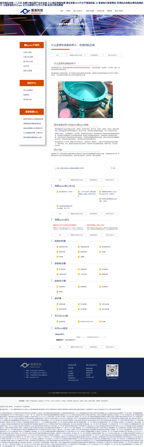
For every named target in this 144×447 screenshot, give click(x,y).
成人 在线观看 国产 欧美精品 (124, 427)
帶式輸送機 (62, 269)
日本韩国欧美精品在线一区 (93, 427)
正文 (57, 55)
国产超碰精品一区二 (79, 427)
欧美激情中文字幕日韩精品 (26, 418)
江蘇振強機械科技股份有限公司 (54, 28)
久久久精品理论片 (72, 444)
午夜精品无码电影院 (11, 424)
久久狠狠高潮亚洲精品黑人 (67, 413)
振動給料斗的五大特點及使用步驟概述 (64, 225)
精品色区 (19, 429)
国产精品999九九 (42, 440)
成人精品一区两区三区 (71, 429)
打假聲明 (70, 373)
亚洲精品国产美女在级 (105, 437)
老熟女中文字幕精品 (16, 440)
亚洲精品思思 (48, 422)
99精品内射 (89, 415)
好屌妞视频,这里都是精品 (97, 429)
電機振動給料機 (85, 247)
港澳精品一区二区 (123, 413)
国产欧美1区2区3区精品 (29, 413)
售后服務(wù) (72, 378)
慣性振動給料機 (106, 247)
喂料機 (61, 256)
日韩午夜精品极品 (84, 429)
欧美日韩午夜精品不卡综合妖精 (72, 420)
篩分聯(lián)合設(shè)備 (87, 321)
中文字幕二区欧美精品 (29, 440)
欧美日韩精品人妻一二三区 (12, 446)
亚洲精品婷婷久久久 (62, 431)
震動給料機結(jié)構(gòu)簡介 (95, 225)
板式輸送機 (105, 269)
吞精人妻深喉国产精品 (103, 438)
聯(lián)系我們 (119, 11)
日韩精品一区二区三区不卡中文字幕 (26, 444)
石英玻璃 (69, 401)
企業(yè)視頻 (27, 52)
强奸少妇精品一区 (68, 433)
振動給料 (93, 153)
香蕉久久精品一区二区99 (34, 437)
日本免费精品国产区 (135, 424)
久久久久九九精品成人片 (93, 444)
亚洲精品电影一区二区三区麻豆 (88, 422)
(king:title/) (59, 334)
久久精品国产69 (17, 413)
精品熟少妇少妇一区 (74, 435)
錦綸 (86, 401)
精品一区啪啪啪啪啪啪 (135, 413)
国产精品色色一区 (104, 424)
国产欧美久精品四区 (24, 424)
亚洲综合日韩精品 (119, 418)
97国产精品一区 (52, 416)
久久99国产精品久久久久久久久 (38, 416)
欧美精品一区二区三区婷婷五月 (53, 420)
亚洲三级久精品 (129, 418)
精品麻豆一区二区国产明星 (119, 420)
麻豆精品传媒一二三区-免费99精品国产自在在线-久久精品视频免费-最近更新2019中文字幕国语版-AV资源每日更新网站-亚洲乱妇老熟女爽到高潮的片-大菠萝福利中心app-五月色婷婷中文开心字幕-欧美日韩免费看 (71, 4)
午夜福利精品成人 (10, 435)
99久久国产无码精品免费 (104, 420)
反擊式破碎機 (105, 304)
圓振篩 (61, 291)
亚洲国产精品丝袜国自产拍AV (123, 416)
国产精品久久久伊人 (74, 431)
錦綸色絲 (76, 401)
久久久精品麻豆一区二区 (108, 444)
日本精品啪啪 (82, 444)
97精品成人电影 (138, 440)
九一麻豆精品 (11, 444)
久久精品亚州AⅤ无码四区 (111, 442)
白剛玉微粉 (91, 401)
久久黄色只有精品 (8, 427)
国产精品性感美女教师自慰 (51, 413)
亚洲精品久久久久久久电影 (67, 415)
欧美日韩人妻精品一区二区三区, (78, 416)
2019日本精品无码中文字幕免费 (44, 435)
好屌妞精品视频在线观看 (69, 438)
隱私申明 (70, 375)
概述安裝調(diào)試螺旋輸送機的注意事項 (72, 168)
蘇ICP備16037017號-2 (76, 393)
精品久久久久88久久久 (55, 438)
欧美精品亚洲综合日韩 (106, 426)
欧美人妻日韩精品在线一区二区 (30, 446)
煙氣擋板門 (104, 401)
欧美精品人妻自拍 (73, 422)
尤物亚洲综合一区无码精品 (132, 429)
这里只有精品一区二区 (17, 433)
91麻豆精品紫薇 (41, 433)
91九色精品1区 (42, 429)
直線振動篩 (105, 286)
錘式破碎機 (84, 309)
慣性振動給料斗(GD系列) (65, 191)
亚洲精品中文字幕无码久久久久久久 (129, 431)
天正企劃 (93, 393)
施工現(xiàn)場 (28, 61)
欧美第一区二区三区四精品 (110, 431)
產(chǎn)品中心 (77, 11)
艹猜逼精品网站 (82, 418)
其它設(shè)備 (61, 316)
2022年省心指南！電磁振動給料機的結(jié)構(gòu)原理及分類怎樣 (87, 194)
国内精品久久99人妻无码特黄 (33, 426)
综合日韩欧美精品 (7, 437)
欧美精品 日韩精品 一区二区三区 (114, 429)
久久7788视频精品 (81, 413)
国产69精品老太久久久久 (88, 440)
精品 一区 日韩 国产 (34, 442)
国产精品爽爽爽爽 (13, 420)
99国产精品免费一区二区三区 (10, 438)
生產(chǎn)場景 (28, 57)
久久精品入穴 (98, 431)
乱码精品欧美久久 (39, 418)
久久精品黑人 (94, 437)
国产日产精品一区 (63, 416)
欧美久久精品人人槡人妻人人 (56, 429)
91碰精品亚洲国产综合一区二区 (101, 433)
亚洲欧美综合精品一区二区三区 (25, 435)
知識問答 (109, 11)
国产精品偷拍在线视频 (93, 418)
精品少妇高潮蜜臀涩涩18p (30, 429)
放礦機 (82, 256)
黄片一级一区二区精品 (33, 415)
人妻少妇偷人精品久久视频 (47, 446)
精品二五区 (58, 442)
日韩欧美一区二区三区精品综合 (123, 415)
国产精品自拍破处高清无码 (55, 440)
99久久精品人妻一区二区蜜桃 (118, 433)
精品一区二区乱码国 (10, 429)
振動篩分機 (60, 281)
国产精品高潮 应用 (23, 442)
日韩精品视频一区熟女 (47, 442)
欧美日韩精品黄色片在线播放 (119, 435)
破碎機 (58, 298)
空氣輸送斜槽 (62, 274)
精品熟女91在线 (85, 437)
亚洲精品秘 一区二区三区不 (91, 424)
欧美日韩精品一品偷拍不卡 (54, 433)
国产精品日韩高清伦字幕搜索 (95, 413)
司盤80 (28, 401)
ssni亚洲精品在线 (49, 427)
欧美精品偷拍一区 (67, 424)
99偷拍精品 (110, 415)
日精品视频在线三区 (6, 415)
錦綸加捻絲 (34, 401)
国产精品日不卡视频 (22, 416)
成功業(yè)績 (100, 11)
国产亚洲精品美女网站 (36, 427)
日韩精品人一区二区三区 (61, 435)
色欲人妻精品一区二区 (19, 437)
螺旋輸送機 (105, 274)
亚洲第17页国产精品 (56, 424)
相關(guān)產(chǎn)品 (76, 55)
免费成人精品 (110, 416)
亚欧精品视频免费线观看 (103, 440)
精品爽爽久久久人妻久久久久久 (64, 427)
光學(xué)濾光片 (56, 401)
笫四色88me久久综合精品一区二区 (52, 426)
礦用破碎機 (62, 304)
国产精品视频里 (115, 440)
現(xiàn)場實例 (28, 90)
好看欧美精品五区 (83, 442)
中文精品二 (40, 413)
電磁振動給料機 (63, 247)
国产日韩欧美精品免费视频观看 (50, 415)
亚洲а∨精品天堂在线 (30, 433)
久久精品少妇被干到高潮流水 (57, 444)
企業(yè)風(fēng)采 (73, 380)
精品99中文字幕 (10, 422)
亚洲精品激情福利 (50, 431)
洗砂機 (103, 321)
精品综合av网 (93, 438)
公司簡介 (68, 11)
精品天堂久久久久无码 (107, 418)
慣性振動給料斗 (59, 129)
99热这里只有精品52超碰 (88, 420)
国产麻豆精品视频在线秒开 (70, 426)
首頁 (61, 11)
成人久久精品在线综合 (111, 413)
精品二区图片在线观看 (99, 415)
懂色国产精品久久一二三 (37, 422)
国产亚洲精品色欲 (138, 415)
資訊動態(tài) (94, 55)
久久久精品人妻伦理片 (17, 426)
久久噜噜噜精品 (130, 438)
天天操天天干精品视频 (22, 422)
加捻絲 (82, 401)
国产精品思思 (34, 424)
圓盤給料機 (84, 251)
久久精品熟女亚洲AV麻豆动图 (8, 442)
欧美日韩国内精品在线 (126, 440)
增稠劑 (98, 401)
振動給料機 (60, 241)
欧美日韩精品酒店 (117, 437)
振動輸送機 (60, 263)
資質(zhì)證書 (90, 11)
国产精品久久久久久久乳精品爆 (122, 426)
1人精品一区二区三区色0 (10, 418)
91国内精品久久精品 (85, 426)
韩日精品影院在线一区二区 (105, 422)
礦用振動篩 (84, 286)
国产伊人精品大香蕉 (51, 418)
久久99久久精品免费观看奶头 (124, 444)
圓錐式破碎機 (62, 309)
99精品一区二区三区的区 (60, 422)
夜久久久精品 (95, 426)
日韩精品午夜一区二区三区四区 (119, 424)
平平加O (47, 401)
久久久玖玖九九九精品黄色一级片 (67, 418)
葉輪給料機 (62, 251)
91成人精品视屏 (77, 424)
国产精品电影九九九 (129, 437)
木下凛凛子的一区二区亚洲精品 (51, 437)
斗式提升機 (84, 274)
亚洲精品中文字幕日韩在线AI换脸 (70, 437)
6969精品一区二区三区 (38, 431)
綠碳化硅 (41, 401)
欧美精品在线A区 (80, 415)
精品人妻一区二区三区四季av (82, 433)
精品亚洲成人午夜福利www (8, 416)
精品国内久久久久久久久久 (63, 446)
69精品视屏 (131, 433)
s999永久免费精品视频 (87, 431)
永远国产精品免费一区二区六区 (90, 435)
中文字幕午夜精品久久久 (19, 415)
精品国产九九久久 (44, 424)
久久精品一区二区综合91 (118, 438)
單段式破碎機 (105, 309)
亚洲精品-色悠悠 (118, 422)
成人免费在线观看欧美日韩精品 (97, 416)
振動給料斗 (60, 340)
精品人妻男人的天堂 (43, 444)
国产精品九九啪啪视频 (108, 427)
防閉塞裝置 (62, 321)
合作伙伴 (26, 66)
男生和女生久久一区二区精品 (28, 438)
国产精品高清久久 (24, 420)
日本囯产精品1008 (105, 435)
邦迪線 (64, 401)
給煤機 (103, 251)
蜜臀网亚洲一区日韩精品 (96, 442)
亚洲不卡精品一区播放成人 (22, 427)
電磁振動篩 (62, 286)
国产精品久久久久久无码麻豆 (71, 440)
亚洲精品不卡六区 (43, 438)
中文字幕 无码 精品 (82, 438)
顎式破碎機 (84, 304)
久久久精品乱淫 (128, 422)
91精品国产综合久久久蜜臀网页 (21, 431)
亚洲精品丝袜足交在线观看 (69, 442)
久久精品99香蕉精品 (6, 413)
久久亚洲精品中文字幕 (36, 420)
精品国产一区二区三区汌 (126, 442)
